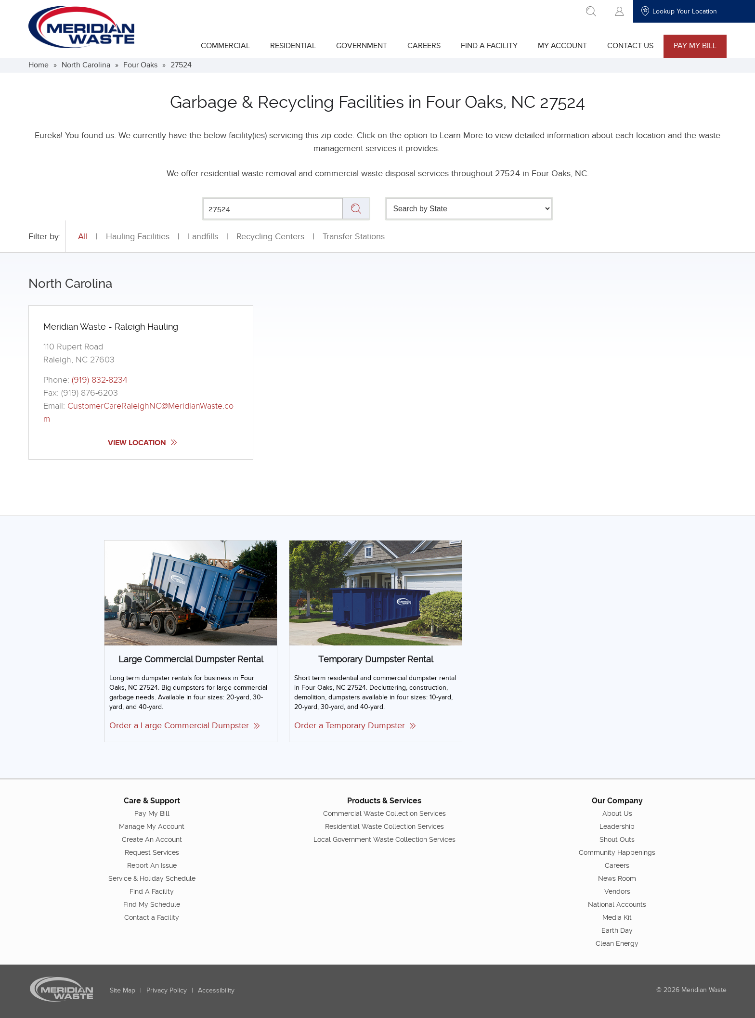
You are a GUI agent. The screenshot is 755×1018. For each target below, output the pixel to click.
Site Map (122, 990)
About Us (617, 813)
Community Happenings (617, 852)
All (83, 237)
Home (38, 65)
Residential (293, 46)
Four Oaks (140, 65)
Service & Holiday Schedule (151, 878)
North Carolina (86, 65)
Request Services (152, 852)
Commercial (225, 46)
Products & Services (384, 800)
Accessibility (216, 990)
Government (361, 46)
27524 (181, 65)
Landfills (203, 237)
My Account (562, 46)
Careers (424, 46)
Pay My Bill (695, 46)
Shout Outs (617, 839)
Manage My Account (151, 826)
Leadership (617, 826)
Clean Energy (617, 943)
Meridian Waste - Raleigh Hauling (110, 327)
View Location (142, 443)
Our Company (617, 800)
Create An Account (152, 839)
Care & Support (152, 800)
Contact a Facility (151, 917)
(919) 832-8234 (100, 380)
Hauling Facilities (137, 237)
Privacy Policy (166, 990)
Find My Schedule (151, 904)
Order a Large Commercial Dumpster (184, 726)
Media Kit (617, 917)
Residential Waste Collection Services (384, 826)
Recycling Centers (270, 237)
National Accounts (617, 904)
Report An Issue (152, 865)
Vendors (617, 891)
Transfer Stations (354, 237)
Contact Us (630, 46)
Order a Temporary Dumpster (355, 726)
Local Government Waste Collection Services (384, 839)
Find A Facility (489, 46)
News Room (617, 878)
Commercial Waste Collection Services (384, 813)
